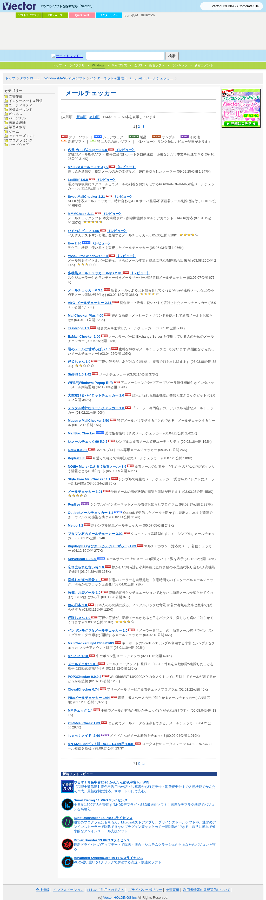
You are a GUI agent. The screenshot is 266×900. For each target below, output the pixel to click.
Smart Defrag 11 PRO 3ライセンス (101, 800)
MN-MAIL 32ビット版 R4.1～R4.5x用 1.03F (101, 744)
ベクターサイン (109, 15)
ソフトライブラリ (28, 15)
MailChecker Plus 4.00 (86, 315)
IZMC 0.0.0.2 (78, 450)
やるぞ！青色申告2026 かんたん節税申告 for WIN (111, 782)
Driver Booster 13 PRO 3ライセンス (102, 840)
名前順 (94, 117)
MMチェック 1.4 (81, 710)
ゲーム (14, 131)
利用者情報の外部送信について (206, 890)
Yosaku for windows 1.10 (88, 256)
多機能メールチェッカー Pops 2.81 (95, 273)
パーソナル (17, 118)
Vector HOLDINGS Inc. (120, 897)
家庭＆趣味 (17, 123)
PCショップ (55, 15)
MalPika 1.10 (78, 656)
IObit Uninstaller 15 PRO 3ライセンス (103, 818)
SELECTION (148, 15)
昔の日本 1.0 (78, 605)
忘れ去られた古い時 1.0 (86, 567)
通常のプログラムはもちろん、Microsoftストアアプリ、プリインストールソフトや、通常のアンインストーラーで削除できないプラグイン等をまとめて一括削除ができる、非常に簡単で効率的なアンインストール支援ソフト (145, 826)
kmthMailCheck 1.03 (84, 723)
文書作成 (15, 96)
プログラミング (20, 140)
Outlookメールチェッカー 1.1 (91, 513)
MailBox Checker (82, 433)
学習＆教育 (17, 127)
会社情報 (42, 890)
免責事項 (172, 890)
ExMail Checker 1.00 (84, 336)
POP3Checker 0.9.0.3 (85, 677)
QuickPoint (82, 15)
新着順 (81, 117)
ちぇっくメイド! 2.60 (84, 736)
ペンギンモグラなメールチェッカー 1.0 (98, 630)
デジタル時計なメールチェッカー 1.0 (96, 408)
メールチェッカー (159, 78)
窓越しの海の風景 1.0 (84, 580)
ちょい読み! (131, 15)
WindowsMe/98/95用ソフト (65, 78)
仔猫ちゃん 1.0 (79, 618)
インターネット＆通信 (107, 78)
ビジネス (15, 114)
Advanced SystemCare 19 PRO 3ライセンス (108, 858)
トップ (10, 78)
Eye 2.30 (75, 243)
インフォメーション (68, 890)
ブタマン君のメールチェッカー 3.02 (96, 534)
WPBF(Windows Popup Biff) (91, 383)
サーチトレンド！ (69, 56)
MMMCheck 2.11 (81, 214)
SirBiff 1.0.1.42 (80, 374)
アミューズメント (22, 136)
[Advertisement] (133, 34)
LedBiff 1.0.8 (78, 180)
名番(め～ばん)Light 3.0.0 (88, 150)
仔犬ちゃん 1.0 (79, 362)
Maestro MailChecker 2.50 (89, 420)
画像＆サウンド (20, 110)
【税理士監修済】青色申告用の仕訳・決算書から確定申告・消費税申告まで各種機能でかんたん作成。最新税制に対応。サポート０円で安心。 (145, 789)
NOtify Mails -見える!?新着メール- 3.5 (97, 466)
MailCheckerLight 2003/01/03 (91, 643)
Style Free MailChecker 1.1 (89, 479)
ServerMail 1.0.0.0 (82, 559)
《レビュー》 (125, 150)
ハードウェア (19, 145)
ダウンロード (30, 78)
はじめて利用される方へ (105, 890)
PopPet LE (77, 458)
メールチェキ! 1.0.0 (83, 664)
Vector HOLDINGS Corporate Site (235, 6)
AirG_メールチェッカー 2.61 (90, 303)
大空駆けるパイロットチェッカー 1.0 (96, 395)
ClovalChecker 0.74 (84, 689)
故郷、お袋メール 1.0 (84, 593)
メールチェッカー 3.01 (85, 492)
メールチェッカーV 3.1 (86, 290)
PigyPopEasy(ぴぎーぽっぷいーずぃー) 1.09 (102, 546)
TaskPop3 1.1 (79, 328)
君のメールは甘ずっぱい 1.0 (89, 349)
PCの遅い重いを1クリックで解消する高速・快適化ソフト (117, 862)
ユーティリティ (20, 105)
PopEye (74, 504)
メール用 (135, 78)
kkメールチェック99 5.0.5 (88, 442)
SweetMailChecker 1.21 (87, 197)
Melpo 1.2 (76, 525)
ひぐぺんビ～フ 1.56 (84, 231)
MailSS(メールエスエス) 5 (88, 167)
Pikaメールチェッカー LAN (89, 698)
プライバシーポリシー (145, 890)
